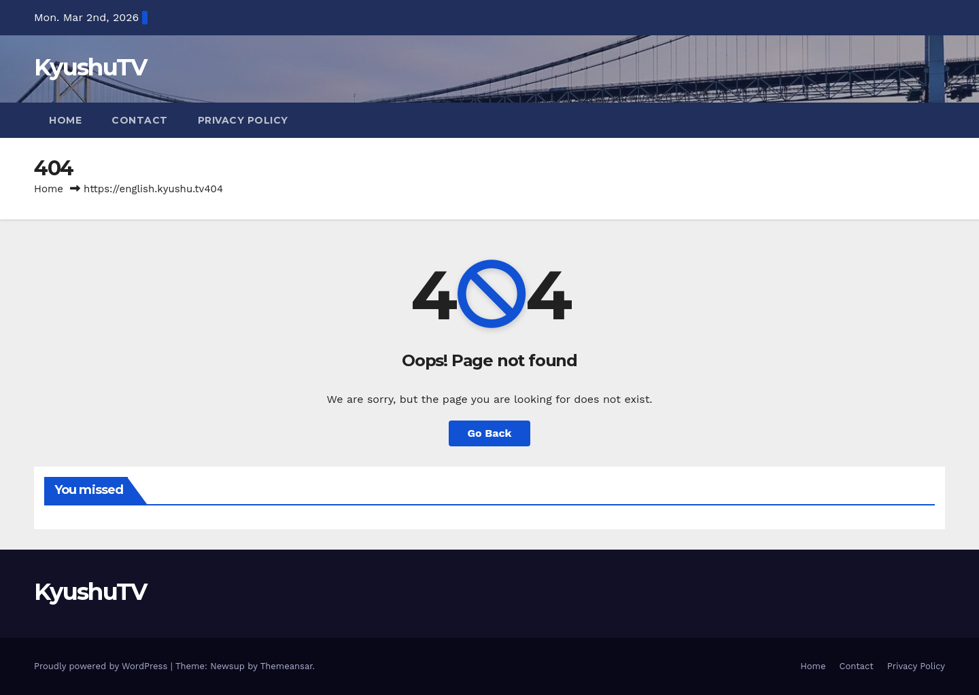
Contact (139, 120)
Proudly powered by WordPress (102, 666)
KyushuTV (90, 67)
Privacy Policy (243, 120)
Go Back (490, 433)
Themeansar (286, 666)
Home (65, 120)
